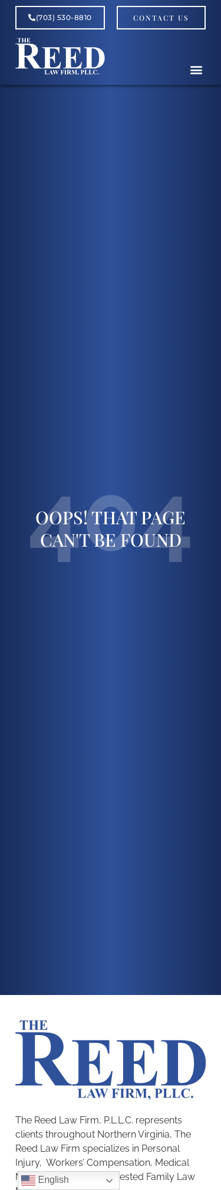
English (45, 1181)
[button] (196, 69)
